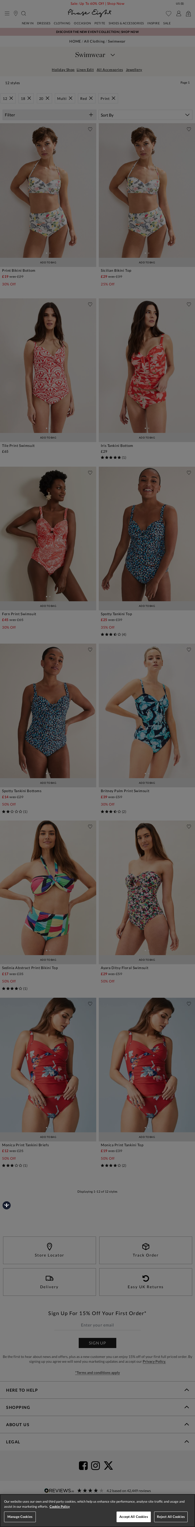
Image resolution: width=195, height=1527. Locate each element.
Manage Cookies (19, 1517)
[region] (97, 1510)
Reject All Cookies (171, 1517)
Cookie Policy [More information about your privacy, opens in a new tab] (60, 1506)
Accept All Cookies (133, 1517)
